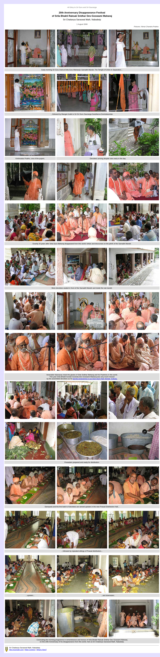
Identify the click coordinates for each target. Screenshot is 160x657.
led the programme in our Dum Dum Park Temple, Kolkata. (95, 379)
